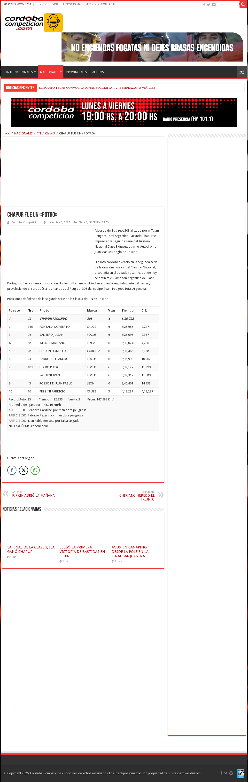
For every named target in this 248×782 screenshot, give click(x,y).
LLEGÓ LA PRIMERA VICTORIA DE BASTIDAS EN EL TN (82, 551)
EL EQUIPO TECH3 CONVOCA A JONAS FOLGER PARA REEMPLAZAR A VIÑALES (97, 87)
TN (39, 133)
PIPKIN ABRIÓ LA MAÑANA (37, 493)
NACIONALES (49, 72)
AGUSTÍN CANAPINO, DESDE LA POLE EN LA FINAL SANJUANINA (130, 551)
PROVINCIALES (76, 72)
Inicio (6, 133)
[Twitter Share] (23, 470)
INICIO (43, 4)
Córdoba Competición (25, 222)
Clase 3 (50, 133)
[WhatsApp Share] (35, 470)
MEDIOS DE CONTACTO (100, 4)
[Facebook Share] (11, 470)
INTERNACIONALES (19, 72)
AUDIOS (98, 72)
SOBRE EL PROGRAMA (66, 4)
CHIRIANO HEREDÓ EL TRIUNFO (130, 495)
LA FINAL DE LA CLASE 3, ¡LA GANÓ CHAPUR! (30, 549)
